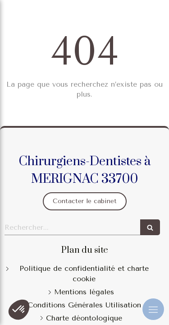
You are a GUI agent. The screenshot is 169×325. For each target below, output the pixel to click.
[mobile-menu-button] (153, 309)
